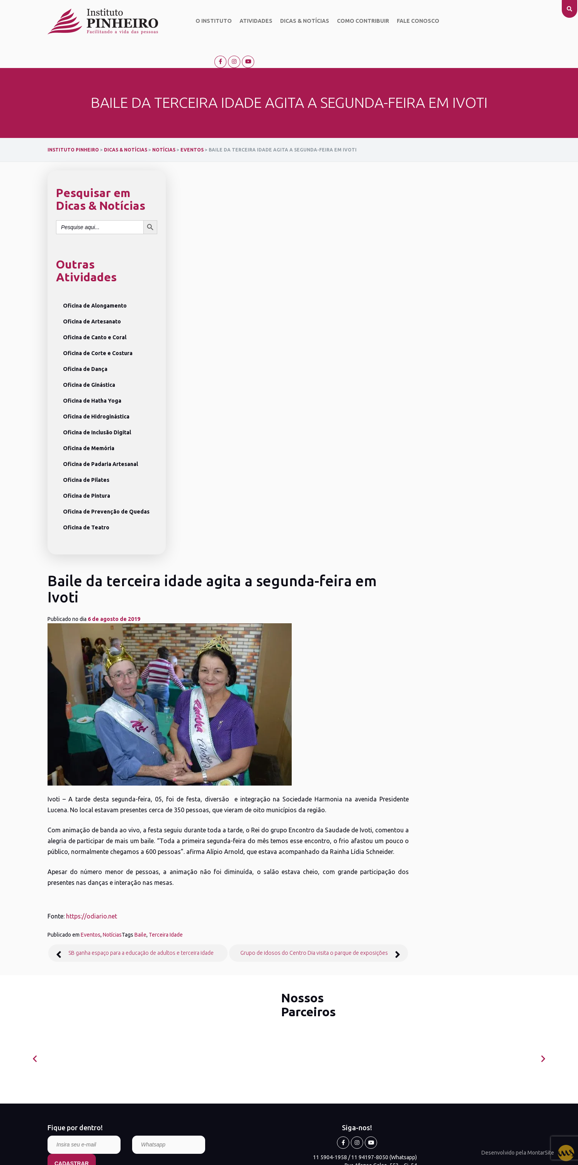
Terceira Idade (289, 508)
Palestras (226, 818)
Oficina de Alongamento (95, 281)
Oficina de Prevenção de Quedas (106, 487)
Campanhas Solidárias (241, 797)
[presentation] (35, 632)
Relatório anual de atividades (76, 850)
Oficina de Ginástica (89, 360)
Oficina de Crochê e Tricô (156, 830)
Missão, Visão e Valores (74, 816)
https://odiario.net (215, 489)
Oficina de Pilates (86, 455)
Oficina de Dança (85, 344)
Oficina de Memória (88, 423)
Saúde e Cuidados (236, 828)
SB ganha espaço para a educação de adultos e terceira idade (264, 527)
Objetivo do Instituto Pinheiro (70, 801)
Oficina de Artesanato (92, 297)
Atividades (248, 21)
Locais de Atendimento (238, 838)
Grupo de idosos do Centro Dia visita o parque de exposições (436, 527)
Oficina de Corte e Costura (98, 328)
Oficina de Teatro (86, 503)
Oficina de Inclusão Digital (97, 408)
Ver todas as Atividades (154, 853)
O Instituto (206, 21)
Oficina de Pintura (86, 471)
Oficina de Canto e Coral (94, 313)
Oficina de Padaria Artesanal (100, 439)
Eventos (214, 508)
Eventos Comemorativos (244, 807)
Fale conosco (410, 21)
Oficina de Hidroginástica (96, 392)
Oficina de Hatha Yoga (92, 376)
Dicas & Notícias (296, 21)
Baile (264, 508)
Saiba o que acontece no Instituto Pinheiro (261, 787)
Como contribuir (355, 21)
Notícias (235, 508)
